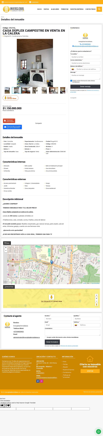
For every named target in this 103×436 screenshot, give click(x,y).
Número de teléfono (76, 66)
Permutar (64, 9)
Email (47, 322)
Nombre (47, 316)
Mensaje (73, 72)
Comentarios (48, 328)
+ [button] (6, 247)
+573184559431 (86, 44)
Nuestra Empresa (76, 9)
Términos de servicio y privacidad (69, 346)
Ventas (46, 9)
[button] (65, 40)
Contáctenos (90, 9)
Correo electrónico (76, 60)
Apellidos (77, 316)
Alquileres (55, 9)
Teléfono (77, 322)
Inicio (39, 9)
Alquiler (65, 367)
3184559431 (35, 2)
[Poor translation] (7, 405)
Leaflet (84, 283)
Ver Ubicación (46, 301)
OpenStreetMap (95, 283)
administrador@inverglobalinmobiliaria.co (86, 46)
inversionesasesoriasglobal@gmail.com (48, 377)
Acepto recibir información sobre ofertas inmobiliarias (62, 337)
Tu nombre (74, 54)
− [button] (6, 250)
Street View (11, 97)
